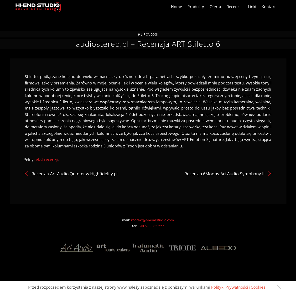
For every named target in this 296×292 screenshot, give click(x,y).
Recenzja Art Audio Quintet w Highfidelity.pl (74, 174)
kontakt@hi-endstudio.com (152, 220)
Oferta (215, 6)
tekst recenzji (46, 159)
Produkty (195, 6)
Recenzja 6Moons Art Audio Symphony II (224, 174)
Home (176, 6)
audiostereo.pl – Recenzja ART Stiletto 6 (148, 44)
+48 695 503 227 (151, 226)
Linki (252, 6)
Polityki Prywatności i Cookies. (238, 287)
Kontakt (269, 6)
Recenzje (235, 6)
